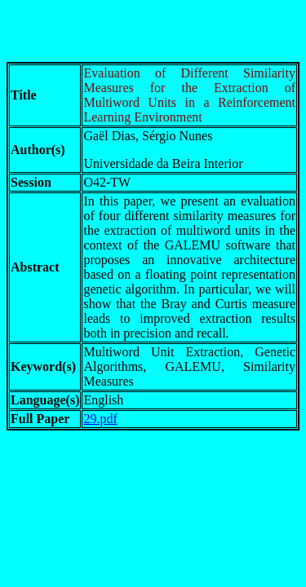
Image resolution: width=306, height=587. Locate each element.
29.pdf (100, 419)
